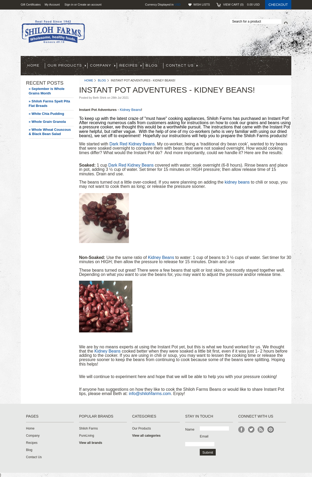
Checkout (278, 5)
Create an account (90, 4)
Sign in (68, 4)
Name (189, 429)
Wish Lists (201, 4)
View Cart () (241, 4)
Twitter (251, 429)
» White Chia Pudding (46, 114)
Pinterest (270, 429)
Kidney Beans (130, 110)
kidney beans (237, 182)
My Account (52, 4)
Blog (102, 80)
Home (88, 80)
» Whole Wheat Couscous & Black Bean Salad (50, 132)
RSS (261, 429)
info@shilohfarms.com (150, 393)
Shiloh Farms (88, 428)
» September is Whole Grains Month (46, 91)
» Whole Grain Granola (47, 122)
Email (204, 436)
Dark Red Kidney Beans (132, 144)
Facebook (241, 429)
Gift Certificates (31, 4)
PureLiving (86, 435)
